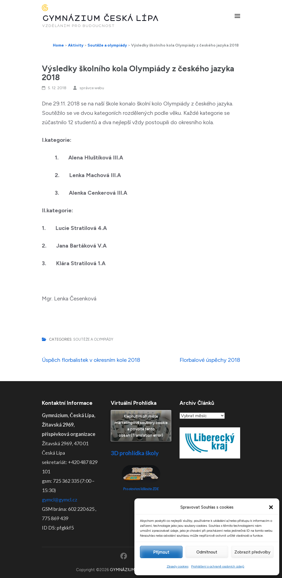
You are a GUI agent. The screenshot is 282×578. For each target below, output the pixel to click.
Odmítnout (206, 552)
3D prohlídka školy (135, 452)
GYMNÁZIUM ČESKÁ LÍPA (100, 18)
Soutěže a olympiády (93, 339)
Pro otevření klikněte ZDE (141, 489)
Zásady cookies (177, 566)
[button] (271, 507)
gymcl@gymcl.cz (59, 499)
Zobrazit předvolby (252, 552)
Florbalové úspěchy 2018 (210, 360)
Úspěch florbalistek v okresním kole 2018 (91, 360)
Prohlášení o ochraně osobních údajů (217, 566)
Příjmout (161, 552)
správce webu (92, 88)
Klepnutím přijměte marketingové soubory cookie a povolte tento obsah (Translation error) (141, 426)
